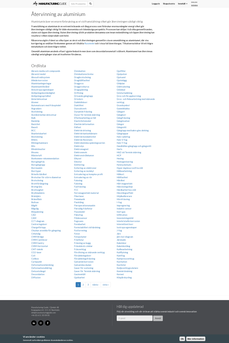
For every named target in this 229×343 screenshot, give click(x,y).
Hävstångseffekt (125, 193)
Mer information (196, 339)
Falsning (78, 180)
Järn (119, 233)
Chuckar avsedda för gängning (46, 230)
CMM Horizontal (39, 246)
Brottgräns (36, 186)
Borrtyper (36, 171)
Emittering (79, 164)
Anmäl (158, 318)
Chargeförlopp (38, 227)
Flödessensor (80, 218)
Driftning (78, 93)
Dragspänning (81, 89)
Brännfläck (36, 199)
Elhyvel (77, 158)
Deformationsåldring (41, 268)
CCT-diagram (37, 221)
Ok (182, 339)
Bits (33, 146)
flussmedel (89, 43)
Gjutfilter (121, 71)
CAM (33, 218)
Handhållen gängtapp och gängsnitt (134, 146)
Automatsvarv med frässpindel (46, 105)
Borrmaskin (36, 168)
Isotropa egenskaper (127, 227)
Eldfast (77, 127)
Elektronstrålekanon (84, 155)
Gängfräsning (123, 118)
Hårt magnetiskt (124, 183)
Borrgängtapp (38, 164)
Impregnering (123, 205)
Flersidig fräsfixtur (83, 208)
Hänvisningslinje (125, 186)
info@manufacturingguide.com (43, 312)
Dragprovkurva (81, 86)
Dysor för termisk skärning (87, 114)
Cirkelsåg (35, 233)
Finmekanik (79, 199)
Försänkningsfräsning (84, 258)
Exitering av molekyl (84, 171)
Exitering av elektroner (85, 168)
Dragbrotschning (82, 77)
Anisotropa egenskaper (42, 89)
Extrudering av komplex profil (88, 174)
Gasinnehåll (79, 274)
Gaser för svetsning (83, 268)
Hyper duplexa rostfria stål (130, 168)
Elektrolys (79, 146)
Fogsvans (78, 221)
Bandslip (35, 121)
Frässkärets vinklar (83, 246)
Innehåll (182, 3)
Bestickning (37, 136)
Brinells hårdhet (39, 174)
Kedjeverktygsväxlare (127, 268)
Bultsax (35, 202)
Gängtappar (122, 133)
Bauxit (34, 127)
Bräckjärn (36, 196)
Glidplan (121, 83)
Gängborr (121, 114)
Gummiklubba (123, 108)
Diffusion (36, 277)
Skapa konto (169, 3)
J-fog (119, 230)
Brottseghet (37, 190)
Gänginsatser (123, 121)
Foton (77, 233)
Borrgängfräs (38, 161)
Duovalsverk (80, 108)
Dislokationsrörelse (83, 74)
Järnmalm (121, 239)
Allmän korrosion (39, 80)
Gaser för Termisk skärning (87, 271)
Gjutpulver (122, 74)
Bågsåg (35, 208)
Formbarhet (79, 224)
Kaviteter (121, 265)
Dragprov (79, 83)
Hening (120, 158)
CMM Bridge (37, 236)
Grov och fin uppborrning (129, 96)
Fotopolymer (80, 236)
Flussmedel (79, 211)
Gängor (120, 124)
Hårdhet (121, 180)
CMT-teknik (37, 249)
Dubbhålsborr (80, 102)
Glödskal (121, 89)
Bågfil (34, 205)
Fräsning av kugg (82, 243)
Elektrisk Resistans (83, 139)
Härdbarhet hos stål (126, 190)
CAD (33, 214)
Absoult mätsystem (40, 77)
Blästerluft (36, 155)
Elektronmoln (80, 152)
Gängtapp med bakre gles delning (133, 130)
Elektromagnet (81, 149)
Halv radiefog (123, 136)
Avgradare (36, 108)
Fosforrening (80, 230)
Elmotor (78, 161)
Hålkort (120, 174)
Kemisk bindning (124, 271)
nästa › (95, 284)
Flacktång (79, 202)
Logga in (156, 3)
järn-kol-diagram (125, 236)
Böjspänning (37, 211)
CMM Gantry (37, 243)
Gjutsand (121, 77)
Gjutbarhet (79, 277)
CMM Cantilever (39, 239)
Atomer (35, 102)
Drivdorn (78, 99)
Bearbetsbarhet (39, 133)
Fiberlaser (79, 196)
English (194, 2)
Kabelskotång (123, 246)
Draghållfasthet (82, 80)
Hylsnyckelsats (124, 164)
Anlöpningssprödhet (41, 96)
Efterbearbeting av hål (85, 118)
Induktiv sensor (124, 208)
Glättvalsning (123, 86)
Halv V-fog (122, 139)
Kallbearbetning (124, 249)
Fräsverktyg (80, 249)
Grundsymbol (123, 105)
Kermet (120, 274)
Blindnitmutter (38, 149)
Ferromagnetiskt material (86, 193)
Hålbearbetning (124, 171)
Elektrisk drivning (82, 130)
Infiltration (122, 214)
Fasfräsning (80, 186)
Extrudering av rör (83, 177)
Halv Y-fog (122, 142)
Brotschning (37, 180)
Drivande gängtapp (83, 96)
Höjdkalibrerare (124, 196)
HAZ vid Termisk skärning (129, 152)
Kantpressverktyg (125, 258)
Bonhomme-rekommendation (45, 158)
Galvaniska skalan (82, 265)
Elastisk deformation (84, 124)
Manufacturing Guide (49, 3)
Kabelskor (121, 243)
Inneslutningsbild (125, 218)
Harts (119, 149)
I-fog (119, 202)
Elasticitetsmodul (82, 121)
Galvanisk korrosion (83, 261)
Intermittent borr (125, 224)
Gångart (121, 111)
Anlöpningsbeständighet (43, 93)
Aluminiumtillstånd (40, 86)
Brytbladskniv (38, 193)
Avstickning (36, 111)
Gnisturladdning (124, 93)
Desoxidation (38, 274)
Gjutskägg (122, 80)
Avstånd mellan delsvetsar (44, 114)
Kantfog (121, 255)
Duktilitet (79, 105)
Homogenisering (125, 161)
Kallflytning (122, 252)
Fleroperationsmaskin (84, 205)
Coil (33, 255)
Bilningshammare (39, 142)
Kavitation (122, 261)
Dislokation (79, 71)
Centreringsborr (39, 224)
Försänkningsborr (82, 255)
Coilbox (35, 258)
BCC (33, 130)
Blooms (35, 152)
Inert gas (121, 211)
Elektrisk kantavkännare (85, 133)
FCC (76, 190)
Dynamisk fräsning (83, 111)
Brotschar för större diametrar (46, 177)
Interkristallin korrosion (128, 221)
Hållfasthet (122, 177)
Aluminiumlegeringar (41, 83)
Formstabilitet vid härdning (87, 227)
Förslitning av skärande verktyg (89, 252)
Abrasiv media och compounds (45, 71)
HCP (119, 155)
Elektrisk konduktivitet (85, 136)
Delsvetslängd (38, 271)
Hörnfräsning (123, 199)
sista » (106, 284)
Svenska (194, 5)
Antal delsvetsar (39, 99)
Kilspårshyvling (124, 277)
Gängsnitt (121, 127)
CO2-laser (36, 252)
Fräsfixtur (79, 239)
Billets (34, 139)
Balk (33, 118)
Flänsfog (78, 214)
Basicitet (35, 124)
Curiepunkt (36, 261)
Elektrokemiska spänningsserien (89, 142)
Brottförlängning (39, 183)
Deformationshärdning (42, 265)
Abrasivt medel (38, 74)
